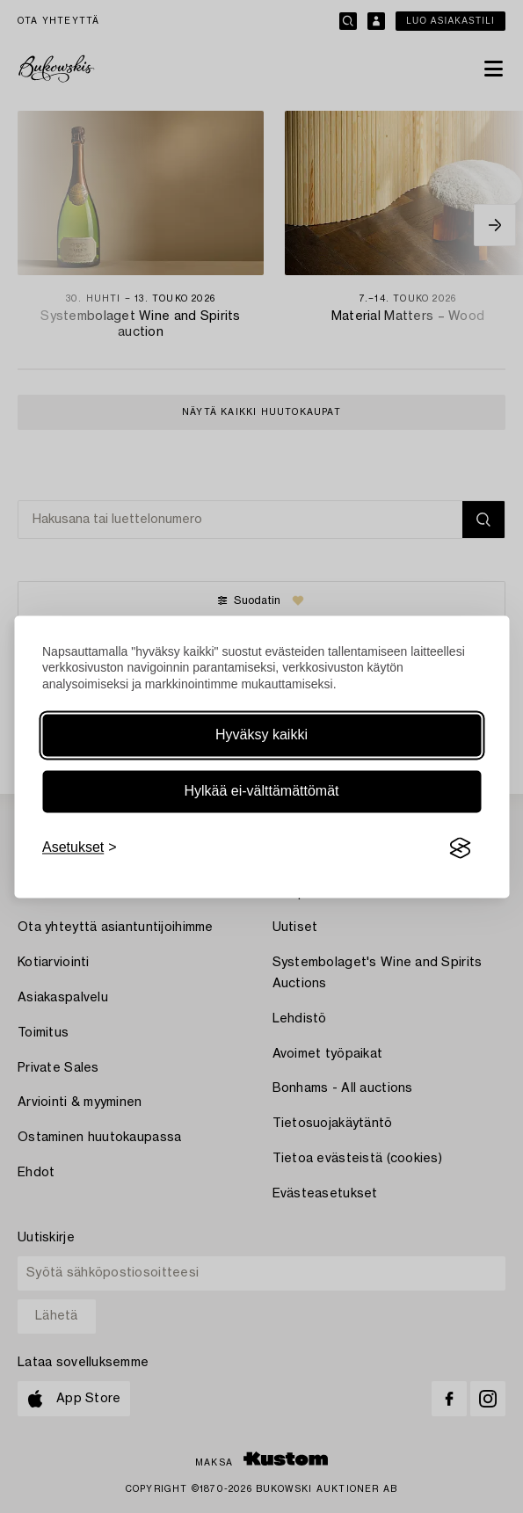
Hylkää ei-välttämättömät (261, 791)
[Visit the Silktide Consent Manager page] (460, 848)
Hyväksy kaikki (261, 735)
